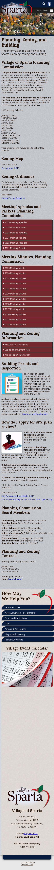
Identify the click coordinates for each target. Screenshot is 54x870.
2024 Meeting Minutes (15, 273)
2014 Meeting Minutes (15, 324)
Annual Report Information (17, 354)
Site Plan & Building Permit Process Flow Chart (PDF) (26, 499)
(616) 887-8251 (30, 833)
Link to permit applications (35, 414)
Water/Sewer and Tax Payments (19, 612)
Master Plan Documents (16, 344)
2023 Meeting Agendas (16, 242)
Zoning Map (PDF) (10, 168)
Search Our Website (13, 639)
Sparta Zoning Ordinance (13, 198)
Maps (7, 623)
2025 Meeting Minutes (15, 268)
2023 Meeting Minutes (15, 278)
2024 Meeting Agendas (16, 232)
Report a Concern (12, 607)
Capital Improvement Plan (17, 349)
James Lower (15, 579)
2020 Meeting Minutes (15, 293)
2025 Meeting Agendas (16, 222)
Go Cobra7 (10, 857)
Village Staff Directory (14, 634)
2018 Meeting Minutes (15, 304)
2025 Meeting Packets (15, 227)
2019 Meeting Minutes (15, 299)
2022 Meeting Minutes (15, 283)
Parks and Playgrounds (15, 629)
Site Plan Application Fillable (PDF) (17, 496)
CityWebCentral (27, 864)
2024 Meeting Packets (15, 237)
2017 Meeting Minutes (15, 309)
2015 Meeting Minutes (15, 319)
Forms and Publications (15, 618)
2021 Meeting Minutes (15, 288)
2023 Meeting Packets (15, 248)
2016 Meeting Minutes (15, 314)
